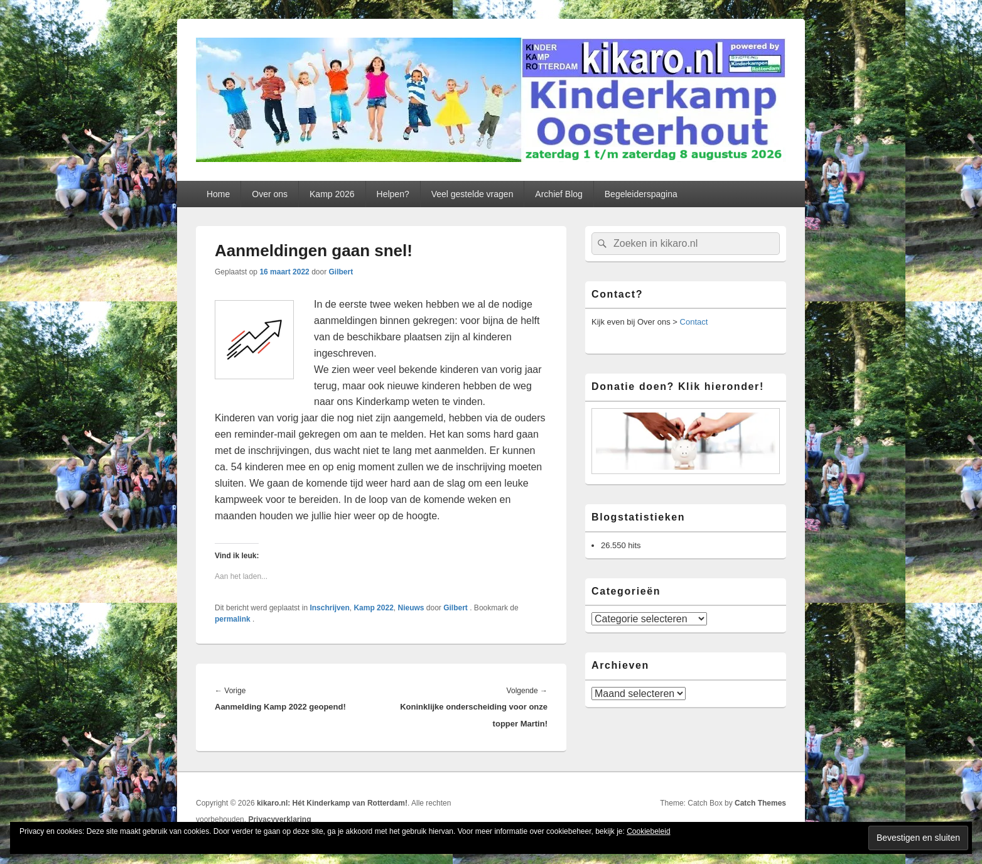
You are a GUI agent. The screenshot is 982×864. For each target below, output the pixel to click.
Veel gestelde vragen (472, 194)
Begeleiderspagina (641, 194)
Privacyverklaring (279, 819)
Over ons (270, 194)
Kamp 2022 (373, 607)
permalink (233, 619)
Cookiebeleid (648, 831)
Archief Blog (558, 194)
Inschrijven (329, 607)
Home (218, 194)
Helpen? (393, 194)
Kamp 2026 (332, 194)
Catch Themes (760, 803)
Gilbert (341, 271)
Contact (694, 322)
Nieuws (410, 607)
